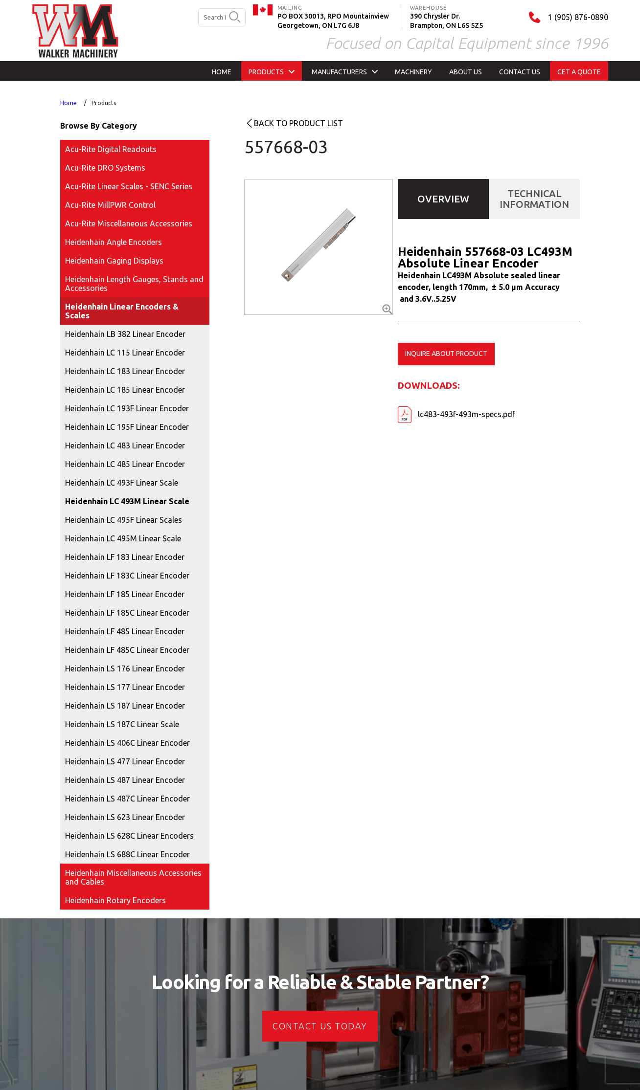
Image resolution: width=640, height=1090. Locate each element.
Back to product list (298, 123)
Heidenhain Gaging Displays (114, 260)
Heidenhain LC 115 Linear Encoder (125, 352)
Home (68, 103)
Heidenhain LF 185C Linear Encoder (127, 612)
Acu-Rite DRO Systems (105, 167)
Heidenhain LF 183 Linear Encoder (124, 557)
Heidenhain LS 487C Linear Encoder (127, 798)
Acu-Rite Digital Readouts (111, 149)
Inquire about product (446, 353)
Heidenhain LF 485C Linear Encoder (127, 649)
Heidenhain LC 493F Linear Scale (121, 482)
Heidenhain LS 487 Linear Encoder (125, 780)
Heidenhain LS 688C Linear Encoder (127, 854)
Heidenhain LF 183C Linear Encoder (127, 575)
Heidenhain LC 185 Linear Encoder (125, 389)
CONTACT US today (320, 1026)
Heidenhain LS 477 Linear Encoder (125, 761)
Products (103, 103)
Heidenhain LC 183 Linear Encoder (125, 371)
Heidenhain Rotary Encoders (115, 900)
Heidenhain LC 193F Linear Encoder (127, 408)
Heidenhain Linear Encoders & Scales (122, 311)
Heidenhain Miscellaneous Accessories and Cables (133, 877)
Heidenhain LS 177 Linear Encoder (125, 687)
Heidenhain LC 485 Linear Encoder (125, 464)
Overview (443, 198)
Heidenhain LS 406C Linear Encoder (127, 742)
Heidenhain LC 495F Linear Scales (123, 519)
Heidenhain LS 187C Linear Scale (122, 724)
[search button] (235, 17)
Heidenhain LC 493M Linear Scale (127, 501)
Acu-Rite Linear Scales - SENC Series (128, 186)
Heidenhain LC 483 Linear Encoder (125, 445)
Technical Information (534, 199)
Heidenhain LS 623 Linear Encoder (125, 817)
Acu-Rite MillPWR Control (110, 204)
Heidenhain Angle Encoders (113, 242)
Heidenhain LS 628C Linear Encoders (129, 835)
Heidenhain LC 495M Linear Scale (123, 538)
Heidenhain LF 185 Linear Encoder (124, 594)
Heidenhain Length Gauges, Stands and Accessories (134, 283)
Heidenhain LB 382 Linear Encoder (125, 334)
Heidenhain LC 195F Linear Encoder (127, 427)
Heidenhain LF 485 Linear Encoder (124, 631)
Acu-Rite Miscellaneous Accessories (128, 223)
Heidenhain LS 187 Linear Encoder (125, 705)
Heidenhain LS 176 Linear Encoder (125, 668)
